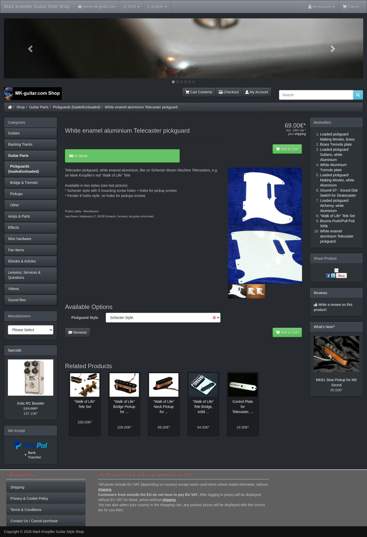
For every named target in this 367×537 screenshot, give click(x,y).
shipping (300, 134)
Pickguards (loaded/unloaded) (76, 107)
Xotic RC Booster (30, 403)
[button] (31, 48)
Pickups (15, 194)
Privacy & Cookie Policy (29, 498)
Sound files (17, 300)
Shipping (17, 487)
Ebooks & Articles (22, 261)
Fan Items (16, 250)
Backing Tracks (20, 144)
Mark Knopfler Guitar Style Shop (37, 6)
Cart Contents (198, 92)
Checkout (229, 92)
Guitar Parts (38, 107)
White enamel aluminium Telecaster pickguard (141, 107)
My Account (256, 92)
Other (13, 205)
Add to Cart (287, 149)
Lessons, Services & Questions (24, 275)
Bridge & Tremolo (23, 183)
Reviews (77, 332)
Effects (13, 228)
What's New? (324, 327)
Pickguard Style (84, 318)
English (157, 7)
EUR (131, 7)
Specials (14, 350)
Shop (21, 107)
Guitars (14, 133)
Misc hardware (19, 239)
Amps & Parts (19, 216)
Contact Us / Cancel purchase (34, 521)
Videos (13, 289)
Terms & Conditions (25, 510)
